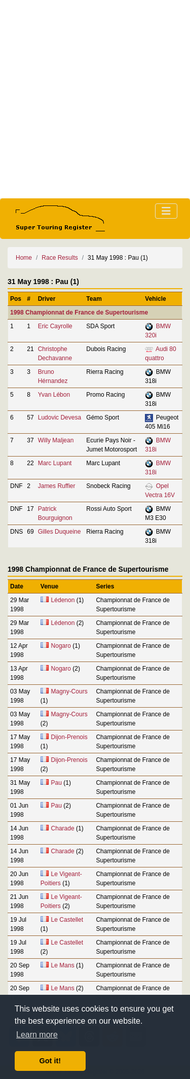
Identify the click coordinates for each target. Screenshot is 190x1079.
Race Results (60, 257)
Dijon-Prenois (69, 737)
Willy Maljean (56, 440)
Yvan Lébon (54, 394)
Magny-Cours (69, 691)
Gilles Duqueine (59, 531)
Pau (56, 782)
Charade (62, 828)
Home (24, 257)
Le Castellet (67, 919)
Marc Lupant (55, 463)
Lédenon (63, 600)
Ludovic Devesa (59, 417)
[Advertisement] (95, 99)
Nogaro (61, 645)
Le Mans (62, 965)
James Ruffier (56, 486)
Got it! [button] (50, 1061)
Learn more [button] (37, 1034)
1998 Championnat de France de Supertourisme (79, 312)
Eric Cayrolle (55, 326)
